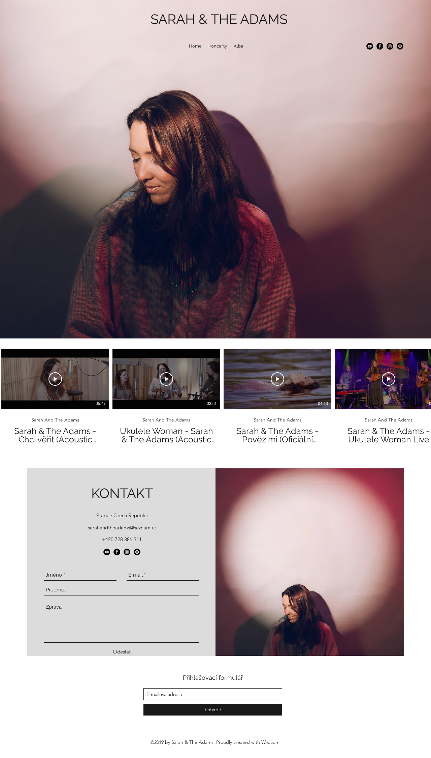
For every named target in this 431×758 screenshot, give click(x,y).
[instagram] (390, 46)
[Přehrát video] (55, 379)
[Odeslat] (122, 652)
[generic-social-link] (400, 46)
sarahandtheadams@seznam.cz (122, 527)
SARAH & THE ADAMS (219, 19)
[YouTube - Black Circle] (369, 46)
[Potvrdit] (212, 710)
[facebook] (379, 46)
